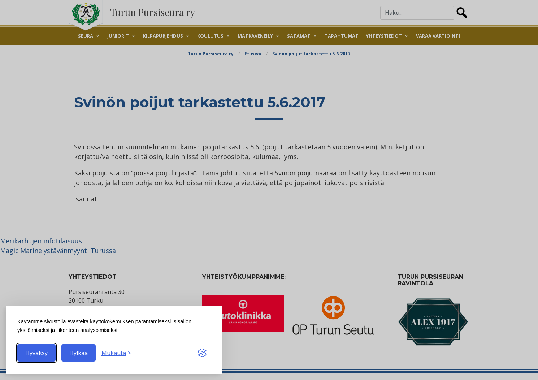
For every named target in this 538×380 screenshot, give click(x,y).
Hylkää (78, 353)
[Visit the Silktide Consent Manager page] (202, 353)
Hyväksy (36, 353)
